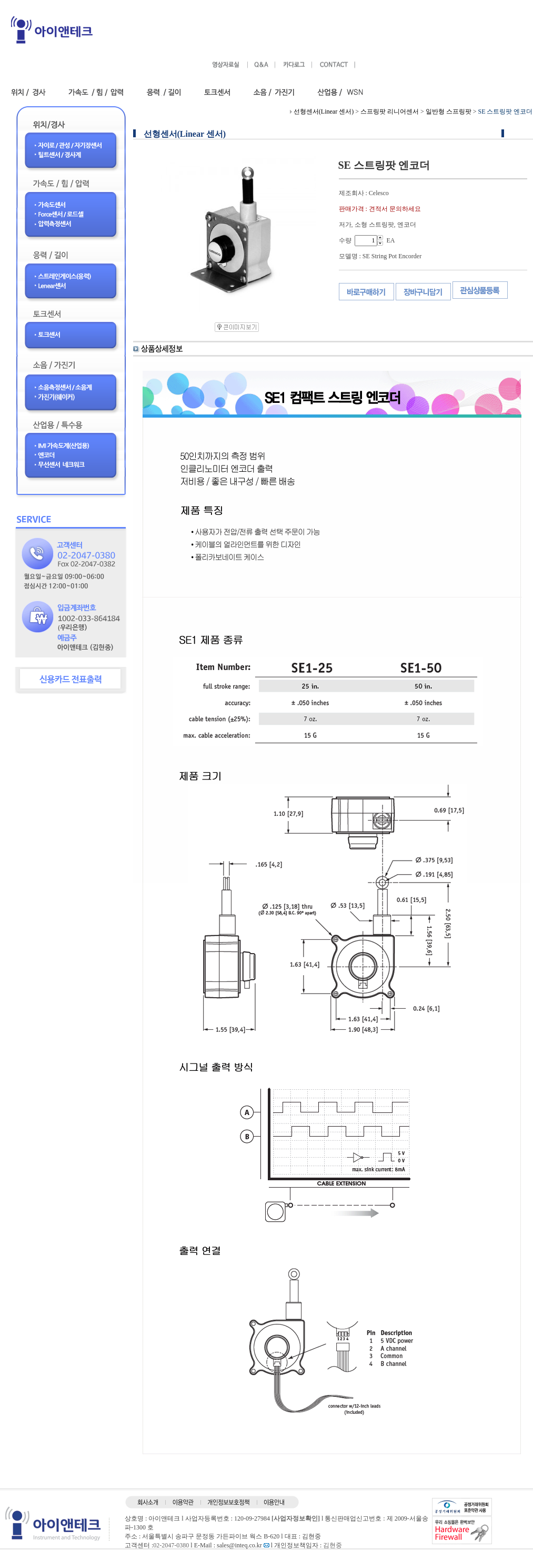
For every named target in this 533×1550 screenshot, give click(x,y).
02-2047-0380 (171, 1545)
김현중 (332, 1545)
